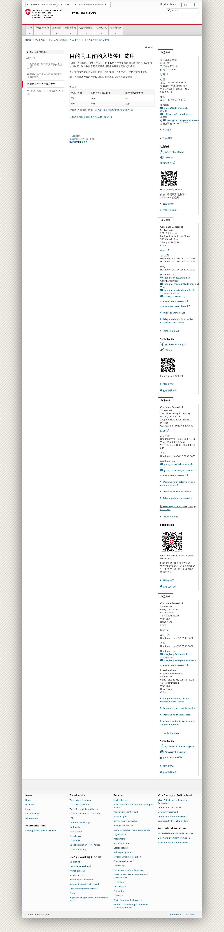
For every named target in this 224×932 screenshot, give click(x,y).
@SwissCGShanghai (175, 344)
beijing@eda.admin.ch (175, 107)
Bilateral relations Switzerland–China (175, 833)
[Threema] (79, 142)
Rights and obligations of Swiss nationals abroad (89, 899)
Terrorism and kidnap (80, 822)
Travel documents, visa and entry (85, 813)
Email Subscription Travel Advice (85, 845)
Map (164, 250)
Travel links (75, 840)
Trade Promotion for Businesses (128, 900)
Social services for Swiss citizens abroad (132, 830)
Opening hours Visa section (177, 491)
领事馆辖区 (168, 204)
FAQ (72, 818)
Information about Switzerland (172, 816)
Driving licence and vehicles (126, 821)
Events (28, 809)
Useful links (119, 882)
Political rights (120, 816)
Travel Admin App (78, 849)
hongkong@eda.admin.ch (177, 654)
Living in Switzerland (168, 812)
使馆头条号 (167, 162)
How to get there (178, 508)
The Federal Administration (43, 4)
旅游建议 (57, 30)
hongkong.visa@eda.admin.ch (179, 660)
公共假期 (167, 138)
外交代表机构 (42, 30)
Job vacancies (31, 818)
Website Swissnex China (175, 306)
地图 (164, 74)
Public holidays (171, 330)
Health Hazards (121, 800)
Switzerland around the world (92, 4)
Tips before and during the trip (84, 809)
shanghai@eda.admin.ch (176, 277)
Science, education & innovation (173, 842)
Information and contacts (170, 807)
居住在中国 (70, 30)
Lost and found (121, 848)
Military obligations (123, 852)
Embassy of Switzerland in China (40, 830)
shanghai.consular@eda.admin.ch (181, 283)
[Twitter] (73, 142)
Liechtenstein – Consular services (129, 870)
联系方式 (164, 52)
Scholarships (119, 866)
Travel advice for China (80, 800)
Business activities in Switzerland (173, 821)
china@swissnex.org (174, 296)
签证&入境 (101, 30)
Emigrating (75, 862)
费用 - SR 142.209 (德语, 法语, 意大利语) (111, 109)
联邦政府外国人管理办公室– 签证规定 (91, 117)
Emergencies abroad (123, 825)
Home (28, 40)
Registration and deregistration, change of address (133, 806)
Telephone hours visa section (177, 498)
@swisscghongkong (175, 751)
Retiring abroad (77, 875)
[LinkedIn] (76, 142)
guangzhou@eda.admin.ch (178, 464)
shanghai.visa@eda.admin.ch (178, 290)
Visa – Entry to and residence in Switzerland (172, 801)
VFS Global (180, 123)
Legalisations (120, 834)
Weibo (169, 157)
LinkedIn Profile (173, 757)
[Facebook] (71, 142)
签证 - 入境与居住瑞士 (58, 40)
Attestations (119, 839)
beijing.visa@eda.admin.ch (177, 114)
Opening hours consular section (179, 708)
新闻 (29, 30)
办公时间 (167, 130)
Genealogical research (124, 861)
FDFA (67, 4)
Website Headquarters (174, 301)
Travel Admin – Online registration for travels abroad (131, 876)
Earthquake (75, 827)
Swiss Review (120, 886)
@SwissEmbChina (174, 151)
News (27, 800)
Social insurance (121, 843)
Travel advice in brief (79, 804)
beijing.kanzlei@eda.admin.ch (182, 120)
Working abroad (77, 871)
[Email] (85, 142)
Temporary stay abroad (80, 866)
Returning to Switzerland (81, 880)
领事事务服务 (86, 30)
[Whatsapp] (82, 142)
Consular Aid (76, 836)
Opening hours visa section (177, 714)
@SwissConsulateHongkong (180, 746)
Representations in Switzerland (84, 884)
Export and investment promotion (174, 838)
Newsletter (30, 804)
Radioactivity (76, 831)
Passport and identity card (126, 812)
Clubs (72, 893)
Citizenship (119, 891)
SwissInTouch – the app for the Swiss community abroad (131, 906)
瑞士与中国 (116, 30)
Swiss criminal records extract (127, 857)
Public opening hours (174, 312)
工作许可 (76, 40)
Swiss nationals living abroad (83, 889)
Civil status (119, 895)
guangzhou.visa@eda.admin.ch (180, 470)
